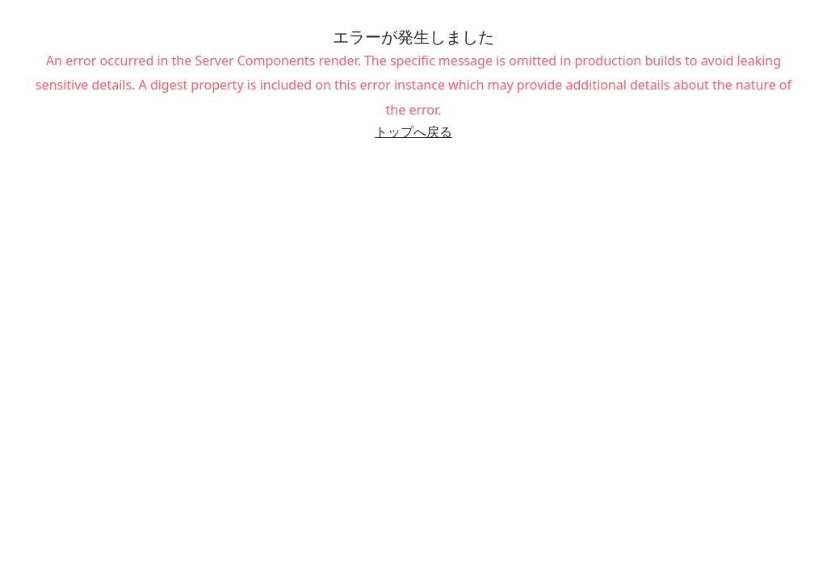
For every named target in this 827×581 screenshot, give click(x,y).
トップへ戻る (413, 131)
